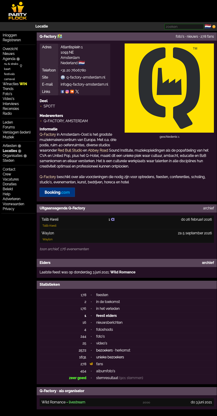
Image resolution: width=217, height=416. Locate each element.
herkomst (122, 350)
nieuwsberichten (109, 322)
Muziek (8, 137)
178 (83, 295)
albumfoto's (105, 371)
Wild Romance (122, 272)
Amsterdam (70, 58)
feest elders (106, 316)
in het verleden (108, 309)
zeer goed (77, 378)
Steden (8, 160)
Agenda (9, 59)
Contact (9, 169)
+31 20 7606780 (73, 70)
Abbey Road (98, 150)
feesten (102, 295)
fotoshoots (104, 330)
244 (83, 336)
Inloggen (10, 35)
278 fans (207, 36)
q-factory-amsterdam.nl (85, 77)
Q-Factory (48, 134)
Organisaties (13, 156)
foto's (180, 36)
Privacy (8, 209)
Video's (8, 99)
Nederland (69, 63)
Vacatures (11, 179)
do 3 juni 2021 (201, 402)
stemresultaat (107, 378)
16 (84, 322)
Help (6, 194)
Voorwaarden (13, 204)
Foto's (7, 94)
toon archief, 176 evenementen (64, 249)
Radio (7, 113)
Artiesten (10, 146)
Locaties (10, 151)
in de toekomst (108, 302)
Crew (7, 174)
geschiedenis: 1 (169, 136)
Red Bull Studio (70, 150)
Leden (8, 122)
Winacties (15, 84)
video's (101, 343)
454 (83, 371)
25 (84, 343)
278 (83, 364)
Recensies (11, 109)
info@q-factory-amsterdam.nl (84, 84)
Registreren (12, 40)
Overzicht (10, 49)
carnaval (9, 79)
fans (99, 364)
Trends (8, 89)
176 (83, 309)
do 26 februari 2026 (196, 219)
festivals (9, 74)
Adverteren (11, 199)
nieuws (192, 36)
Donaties (10, 184)
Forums (9, 127)
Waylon (47, 239)
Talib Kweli (49, 225)
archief (208, 208)
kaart (7, 69)
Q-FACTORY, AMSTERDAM (66, 121)
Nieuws (9, 54)
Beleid (8, 189)
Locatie (41, 26)
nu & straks (11, 64)
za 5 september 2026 (195, 233)
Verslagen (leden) (16, 132)
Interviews (11, 104)
